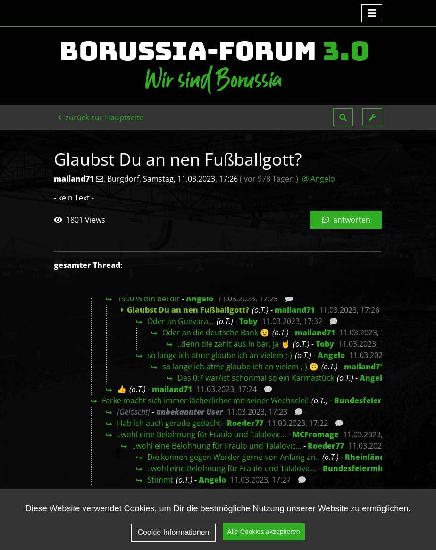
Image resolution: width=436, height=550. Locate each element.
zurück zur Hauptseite (101, 117)
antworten (346, 220)
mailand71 (295, 310)
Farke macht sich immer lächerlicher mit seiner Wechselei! (205, 400)
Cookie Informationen (173, 538)
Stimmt (160, 480)
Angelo (199, 298)
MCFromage (316, 434)
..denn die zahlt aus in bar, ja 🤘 (234, 344)
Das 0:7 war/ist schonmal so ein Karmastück (256, 378)
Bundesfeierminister (374, 400)
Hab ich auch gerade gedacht (169, 423)
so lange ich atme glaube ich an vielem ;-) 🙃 (240, 366)
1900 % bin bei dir (148, 298)
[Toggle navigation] (371, 13)
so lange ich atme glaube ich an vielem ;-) (219, 355)
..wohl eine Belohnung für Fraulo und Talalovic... (201, 434)
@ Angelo (318, 179)
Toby (248, 321)
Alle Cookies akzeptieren (263, 538)
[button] (343, 117)
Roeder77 (245, 423)
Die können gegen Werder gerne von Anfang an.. (233, 457)
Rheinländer (369, 457)
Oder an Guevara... (180, 321)
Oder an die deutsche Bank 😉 (215, 332)
